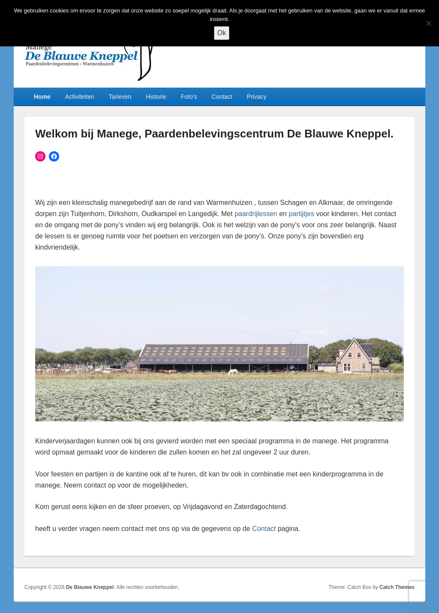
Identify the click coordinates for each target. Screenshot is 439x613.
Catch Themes (397, 587)
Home (42, 96)
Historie (156, 96)
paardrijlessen (256, 213)
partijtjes (301, 213)
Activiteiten (79, 96)
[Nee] (428, 23)
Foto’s (189, 96)
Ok (221, 33)
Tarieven (119, 96)
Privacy (257, 96)
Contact (222, 96)
